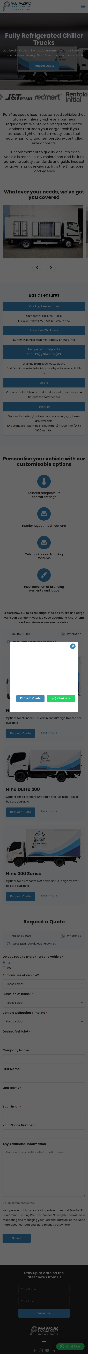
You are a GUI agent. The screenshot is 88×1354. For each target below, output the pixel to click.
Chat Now (61, 698)
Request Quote (30, 698)
